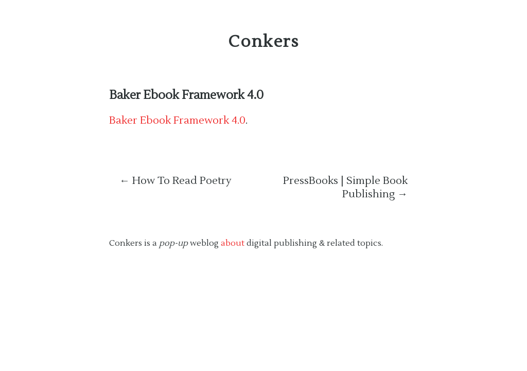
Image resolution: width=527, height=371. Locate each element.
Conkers (263, 41)
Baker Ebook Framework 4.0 (186, 95)
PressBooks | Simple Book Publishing (345, 187)
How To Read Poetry (175, 181)
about (232, 243)
